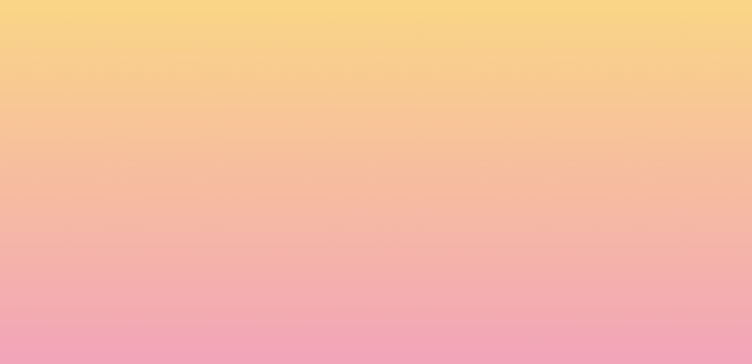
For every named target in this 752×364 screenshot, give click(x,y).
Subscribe (187, 337)
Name (174, 257)
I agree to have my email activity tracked (238, 312)
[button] (621, 17)
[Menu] (683, 17)
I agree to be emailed (208, 300)
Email (390, 257)
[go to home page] (131, 57)
